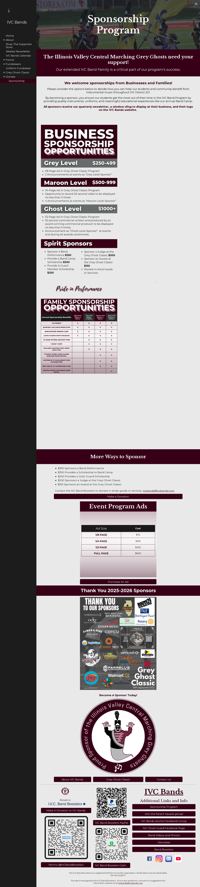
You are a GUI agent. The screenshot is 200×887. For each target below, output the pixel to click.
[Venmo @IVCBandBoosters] (66, 865)
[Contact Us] (163, 779)
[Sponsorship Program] (163, 807)
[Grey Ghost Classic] (118, 779)
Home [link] (10, 35)
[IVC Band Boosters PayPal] (111, 823)
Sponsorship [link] (17, 80)
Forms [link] (10, 59)
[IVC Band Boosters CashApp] (111, 865)
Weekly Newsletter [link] (18, 51)
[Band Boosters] (163, 849)
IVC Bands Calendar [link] (18, 55)
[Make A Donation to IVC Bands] (66, 810)
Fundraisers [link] (13, 64)
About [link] (10, 39)
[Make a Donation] (118, 496)
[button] (196, 4)
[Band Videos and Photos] (163, 835)
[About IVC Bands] (72, 779)
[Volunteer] (163, 842)
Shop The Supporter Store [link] (19, 46)
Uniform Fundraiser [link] (18, 68)
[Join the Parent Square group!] (163, 814)
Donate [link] (10, 76)
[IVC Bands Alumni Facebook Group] (163, 821)
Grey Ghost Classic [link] (18, 72)
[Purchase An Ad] (118, 582)
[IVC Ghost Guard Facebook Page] (163, 828)
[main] (118, 24)
